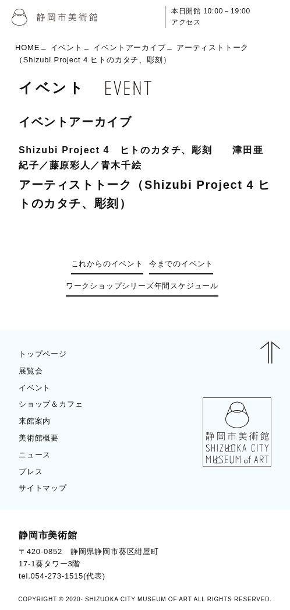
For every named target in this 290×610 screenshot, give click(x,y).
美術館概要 (39, 437)
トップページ (43, 354)
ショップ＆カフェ (51, 404)
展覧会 (31, 370)
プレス (31, 471)
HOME (27, 47)
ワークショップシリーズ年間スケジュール (142, 285)
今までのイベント (181, 263)
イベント (67, 47)
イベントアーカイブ (129, 47)
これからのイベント (107, 263)
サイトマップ (43, 488)
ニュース (35, 454)
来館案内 (35, 421)
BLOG (249, 555)
